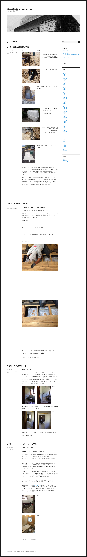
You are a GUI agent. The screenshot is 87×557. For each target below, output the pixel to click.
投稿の (65, 160)
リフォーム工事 (12, 52)
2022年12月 (65, 85)
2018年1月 (64, 116)
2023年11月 (65, 78)
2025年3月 (64, 72)
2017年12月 (65, 117)
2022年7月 (64, 88)
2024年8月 (64, 73)
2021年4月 (64, 106)
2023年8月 (64, 79)
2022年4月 (64, 92)
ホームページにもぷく (66, 52)
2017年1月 (64, 130)
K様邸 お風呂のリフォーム (18, 366)
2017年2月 (64, 129)
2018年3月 (64, 115)
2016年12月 (65, 131)
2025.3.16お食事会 (66, 50)
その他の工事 (9, 208)
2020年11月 (65, 108)
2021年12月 (65, 97)
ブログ (8, 52)
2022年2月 (64, 94)
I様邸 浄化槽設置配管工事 (18, 47)
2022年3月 (64, 93)
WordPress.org (65, 163)
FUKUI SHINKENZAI (24, 551)
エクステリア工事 (66, 147)
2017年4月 (64, 126)
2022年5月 (64, 91)
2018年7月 (64, 112)
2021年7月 (64, 102)
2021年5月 (64, 105)
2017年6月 (64, 124)
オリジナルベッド (66, 144)
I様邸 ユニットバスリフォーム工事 (21, 444)
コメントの (65, 161)
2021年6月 (64, 103)
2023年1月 (64, 84)
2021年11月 (65, 98)
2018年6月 (64, 113)
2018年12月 (65, 111)
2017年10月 (65, 120)
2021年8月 (64, 101)
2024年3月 (64, 75)
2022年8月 (64, 87)
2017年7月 (64, 122)
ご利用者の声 (65, 150)
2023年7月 (64, 80)
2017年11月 (65, 118)
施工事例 (64, 145)
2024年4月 (64, 74)
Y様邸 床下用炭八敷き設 (17, 203)
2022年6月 (64, 89)
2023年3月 (64, 83)
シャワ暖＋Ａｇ (37, 485)
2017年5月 (64, 125)
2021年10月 (65, 99)
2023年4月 (64, 82)
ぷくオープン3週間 (66, 57)
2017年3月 (64, 127)
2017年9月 (64, 121)
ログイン (64, 159)
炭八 (63, 149)
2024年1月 (64, 77)
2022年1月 (64, 96)
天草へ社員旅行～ (66, 53)
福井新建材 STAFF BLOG (19, 9)
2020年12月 (65, 107)
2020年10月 (65, 110)
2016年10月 (65, 132)
